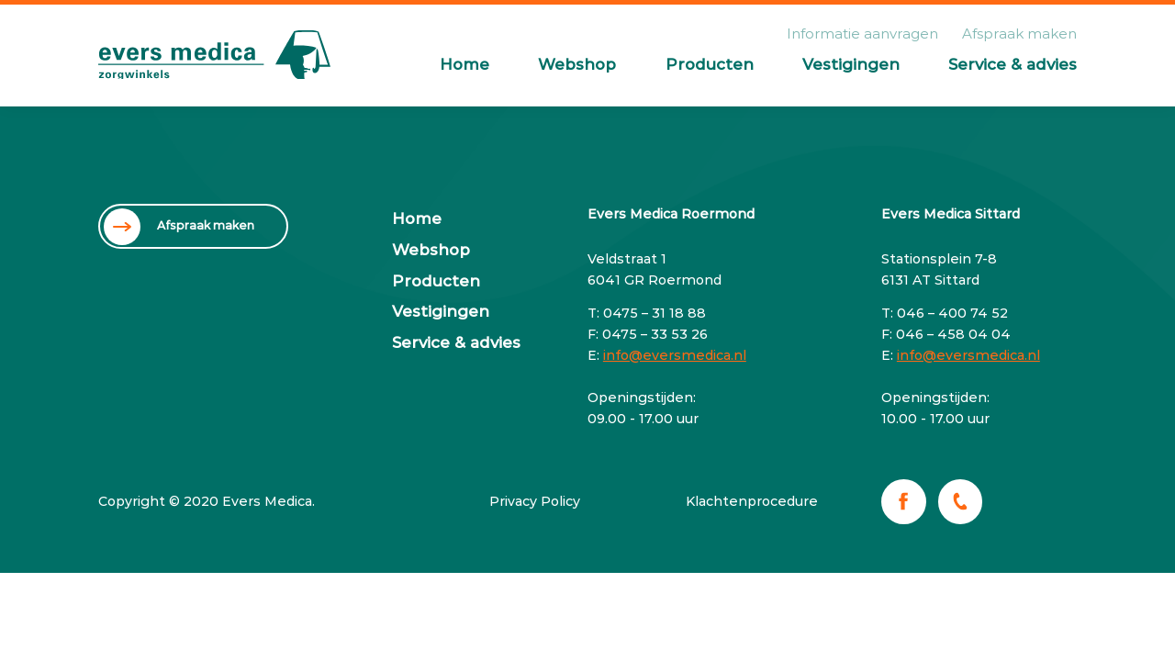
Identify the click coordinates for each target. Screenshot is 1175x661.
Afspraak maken (1019, 33)
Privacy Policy (534, 501)
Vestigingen (851, 64)
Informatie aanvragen (862, 33)
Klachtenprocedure (752, 501)
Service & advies (1012, 64)
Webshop (577, 64)
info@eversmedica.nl (674, 355)
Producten (710, 64)
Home (464, 64)
